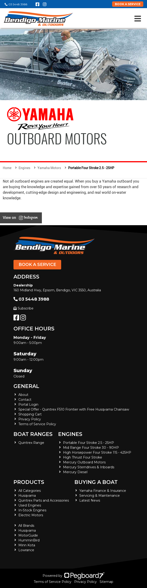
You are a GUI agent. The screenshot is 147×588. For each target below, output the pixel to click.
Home (7, 168)
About (23, 395)
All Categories (29, 491)
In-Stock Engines (32, 510)
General (26, 386)
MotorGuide (28, 535)
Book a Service (37, 264)
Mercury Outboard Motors (84, 462)
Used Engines (29, 505)
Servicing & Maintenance (99, 495)
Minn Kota (26, 545)
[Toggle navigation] (138, 19)
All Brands (26, 525)
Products (28, 482)
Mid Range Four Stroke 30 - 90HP (91, 447)
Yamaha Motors (49, 168)
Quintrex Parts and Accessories (43, 500)
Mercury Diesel (75, 472)
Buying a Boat (96, 482)
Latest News (89, 500)
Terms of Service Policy (37, 424)
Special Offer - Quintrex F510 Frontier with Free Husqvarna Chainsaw (73, 409)
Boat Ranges (33, 434)
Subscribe (23, 308)
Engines (70, 434)
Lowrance (26, 550)
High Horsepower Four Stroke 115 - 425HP (97, 452)
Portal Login (28, 404)
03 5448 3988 (16, 4)
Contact (24, 400)
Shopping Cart (30, 414)
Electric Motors (30, 515)
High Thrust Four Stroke (82, 457)
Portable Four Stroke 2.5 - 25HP (88, 443)
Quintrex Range (31, 443)
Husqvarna (27, 495)
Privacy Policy (29, 419)
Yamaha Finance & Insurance (102, 491)
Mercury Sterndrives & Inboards (88, 467)
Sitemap (106, 582)
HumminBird (29, 540)
